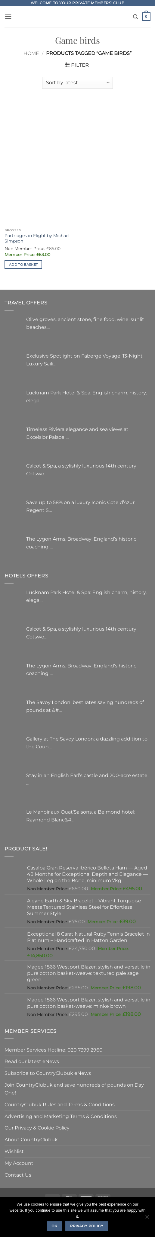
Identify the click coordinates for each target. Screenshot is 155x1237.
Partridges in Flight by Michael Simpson (37, 238)
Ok (54, 1226)
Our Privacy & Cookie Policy (37, 1128)
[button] (8, 16)
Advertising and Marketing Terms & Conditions (61, 1116)
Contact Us (18, 1175)
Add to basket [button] (23, 264)
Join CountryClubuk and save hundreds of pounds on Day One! (74, 1089)
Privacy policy (87, 1226)
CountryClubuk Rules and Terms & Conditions (60, 1104)
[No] (146, 1218)
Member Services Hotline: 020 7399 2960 (54, 1050)
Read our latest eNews (32, 1061)
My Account (19, 1163)
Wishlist (14, 1151)
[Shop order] (77, 83)
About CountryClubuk (31, 1139)
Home (31, 53)
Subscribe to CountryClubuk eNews (48, 1073)
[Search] (135, 17)
